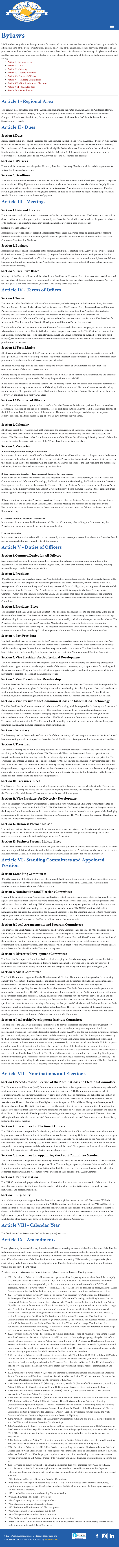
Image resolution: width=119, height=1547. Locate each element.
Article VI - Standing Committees (24, 79)
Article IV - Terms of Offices (22, 72)
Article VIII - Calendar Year (21, 87)
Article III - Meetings (18, 69)
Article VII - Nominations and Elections (27, 83)
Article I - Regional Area (20, 62)
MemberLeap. (52, 1539)
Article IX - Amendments (20, 90)
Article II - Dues (16, 65)
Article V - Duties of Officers (22, 76)
